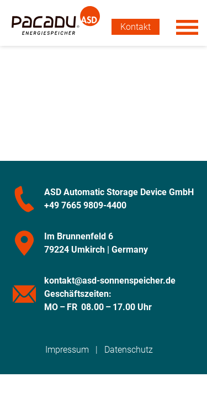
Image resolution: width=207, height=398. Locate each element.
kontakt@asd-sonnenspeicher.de (110, 280)
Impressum (67, 349)
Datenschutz (128, 349)
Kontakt (135, 27)
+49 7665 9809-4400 (85, 205)
